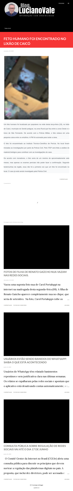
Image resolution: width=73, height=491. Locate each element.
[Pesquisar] (61, 3)
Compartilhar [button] (64, 179)
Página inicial (8, 28)
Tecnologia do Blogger (36, 485)
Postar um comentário (20, 305)
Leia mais (67, 305)
